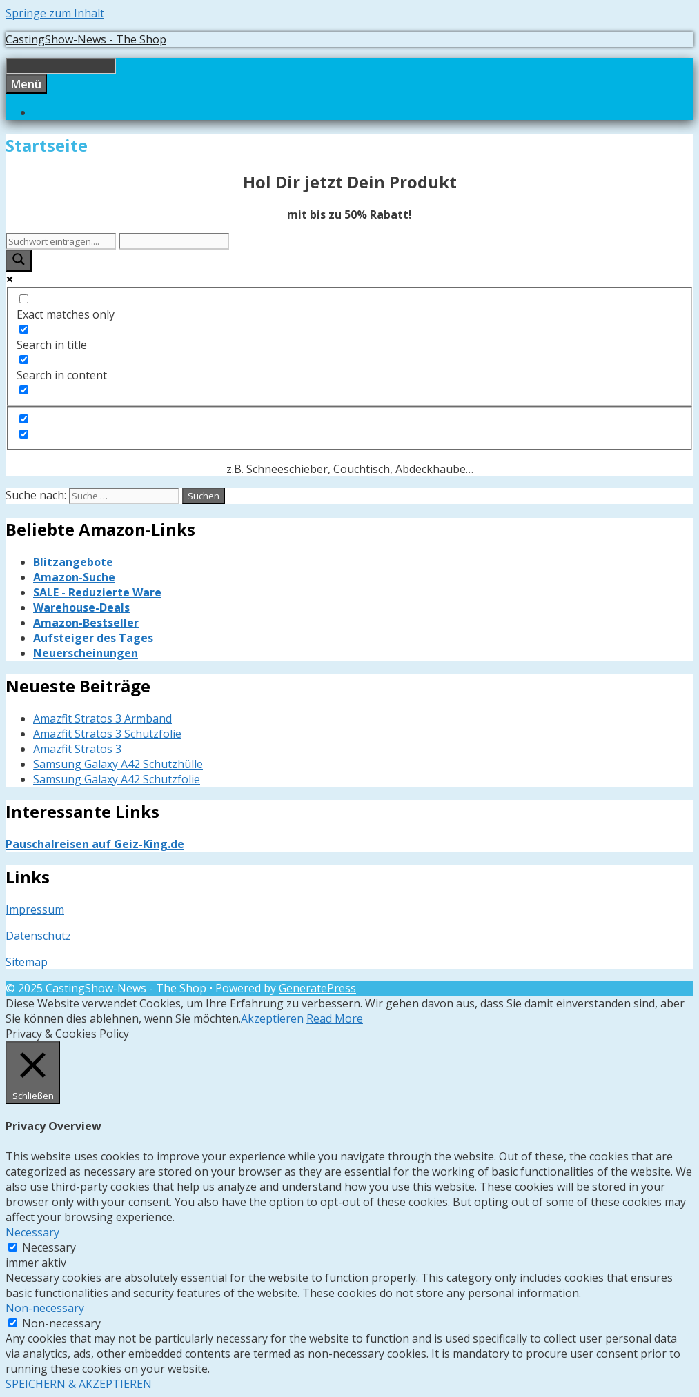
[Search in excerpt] (23, 389)
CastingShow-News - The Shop (86, 39)
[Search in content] (23, 359)
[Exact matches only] (23, 298)
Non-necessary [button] (45, 1308)
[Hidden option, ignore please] (23, 418)
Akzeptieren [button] (272, 1018)
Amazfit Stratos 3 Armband (102, 718)
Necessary (49, 1247)
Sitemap (27, 961)
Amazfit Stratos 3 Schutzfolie (107, 733)
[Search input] (61, 241)
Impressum (35, 909)
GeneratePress (317, 988)
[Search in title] (23, 329)
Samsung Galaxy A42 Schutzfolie (116, 779)
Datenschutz (38, 935)
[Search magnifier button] (19, 261)
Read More (334, 1018)
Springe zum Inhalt (55, 13)
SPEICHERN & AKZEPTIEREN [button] (79, 1383)
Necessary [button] (32, 1232)
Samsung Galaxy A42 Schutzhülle (118, 764)
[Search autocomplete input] (174, 241)
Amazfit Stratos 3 (77, 748)
